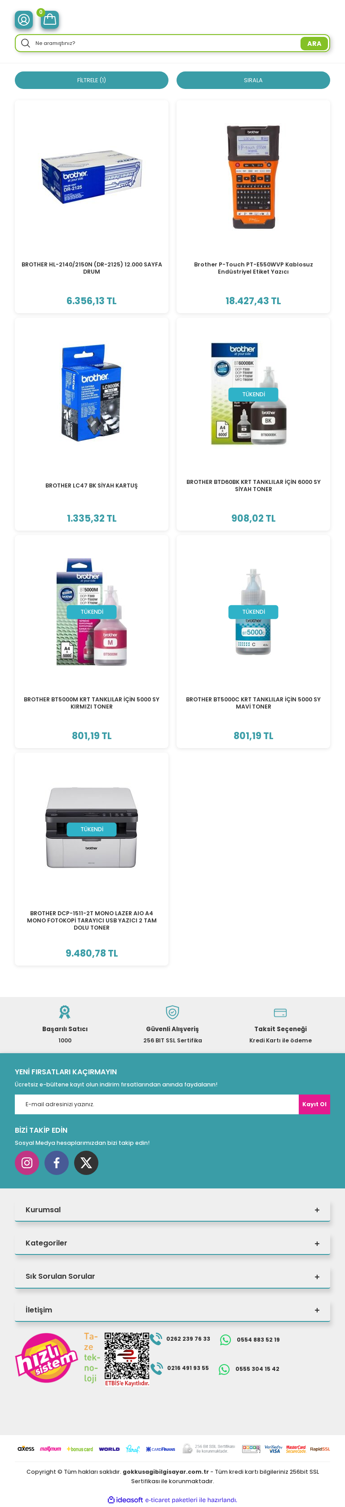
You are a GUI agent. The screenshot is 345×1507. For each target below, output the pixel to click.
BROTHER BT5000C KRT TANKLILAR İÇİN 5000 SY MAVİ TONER (253, 703)
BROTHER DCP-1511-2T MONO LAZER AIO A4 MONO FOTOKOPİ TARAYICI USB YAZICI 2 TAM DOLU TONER (92, 921)
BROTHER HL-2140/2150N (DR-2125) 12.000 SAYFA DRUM (92, 268)
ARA (314, 43)
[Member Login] (24, 20)
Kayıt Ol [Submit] (314, 1104)
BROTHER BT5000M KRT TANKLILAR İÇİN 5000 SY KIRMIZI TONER (91, 703)
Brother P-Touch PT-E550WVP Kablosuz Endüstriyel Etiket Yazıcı (253, 268)
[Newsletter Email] (172, 1105)
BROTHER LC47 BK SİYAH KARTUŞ (91, 486)
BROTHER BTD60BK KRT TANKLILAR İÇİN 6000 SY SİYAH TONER (253, 486)
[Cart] (50, 20)
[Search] (172, 43)
